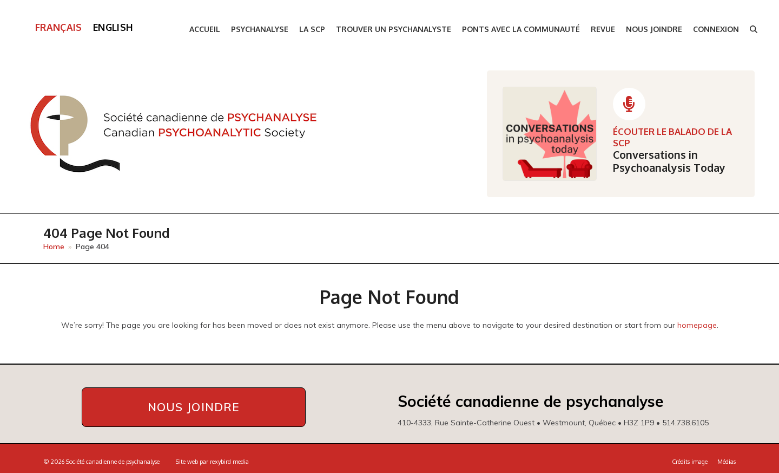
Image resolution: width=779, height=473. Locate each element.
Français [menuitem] (58, 27)
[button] (753, 29)
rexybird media (229, 461)
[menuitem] (59, 28)
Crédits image (690, 461)
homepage (697, 325)
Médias (726, 461)
